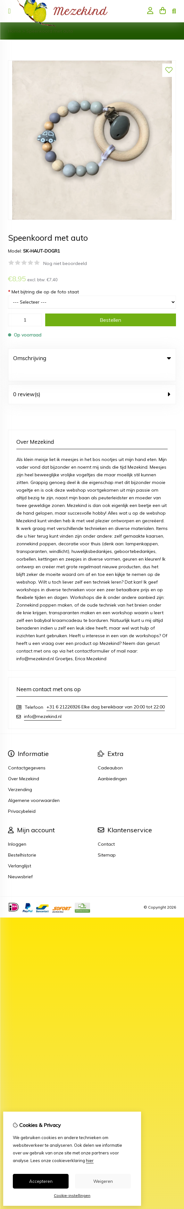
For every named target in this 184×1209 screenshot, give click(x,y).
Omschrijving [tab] (92, 358)
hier (90, 1160)
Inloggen (17, 831)
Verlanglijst (19, 853)
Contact (106, 831)
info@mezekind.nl (43, 703)
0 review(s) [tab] (92, 381)
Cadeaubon (110, 755)
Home (14, 31)
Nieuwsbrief (20, 863)
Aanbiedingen (112, 765)
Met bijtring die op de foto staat (43, 292)
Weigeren (103, 1181)
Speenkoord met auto (49, 31)
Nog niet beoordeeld (65, 263)
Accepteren (41, 1181)
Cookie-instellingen (72, 1195)
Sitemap (107, 842)
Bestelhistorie (22, 842)
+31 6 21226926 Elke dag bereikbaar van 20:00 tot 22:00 (105, 694)
